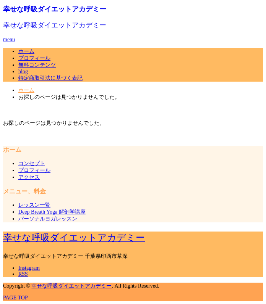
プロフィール (34, 58)
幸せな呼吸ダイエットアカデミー (54, 9)
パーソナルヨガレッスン (47, 219)
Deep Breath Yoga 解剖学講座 (52, 212)
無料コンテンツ (37, 65)
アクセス (29, 177)
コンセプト (31, 163)
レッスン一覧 (34, 205)
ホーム (26, 51)
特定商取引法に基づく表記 (50, 78)
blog (23, 71)
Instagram (29, 268)
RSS (23, 274)
